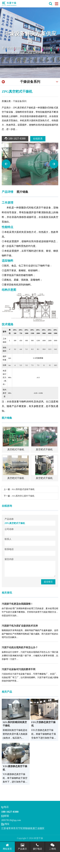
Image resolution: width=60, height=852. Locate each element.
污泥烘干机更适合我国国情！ (17, 604)
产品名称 (9, 519)
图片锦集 (22, 191)
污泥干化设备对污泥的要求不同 (18, 669)
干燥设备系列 (30, 81)
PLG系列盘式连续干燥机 (23, 489)
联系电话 (9, 549)
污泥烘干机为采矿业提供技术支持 (20, 625)
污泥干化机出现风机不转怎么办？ (20, 647)
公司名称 (9, 529)
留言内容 (9, 559)
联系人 (8, 539)
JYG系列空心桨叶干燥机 (23, 496)
